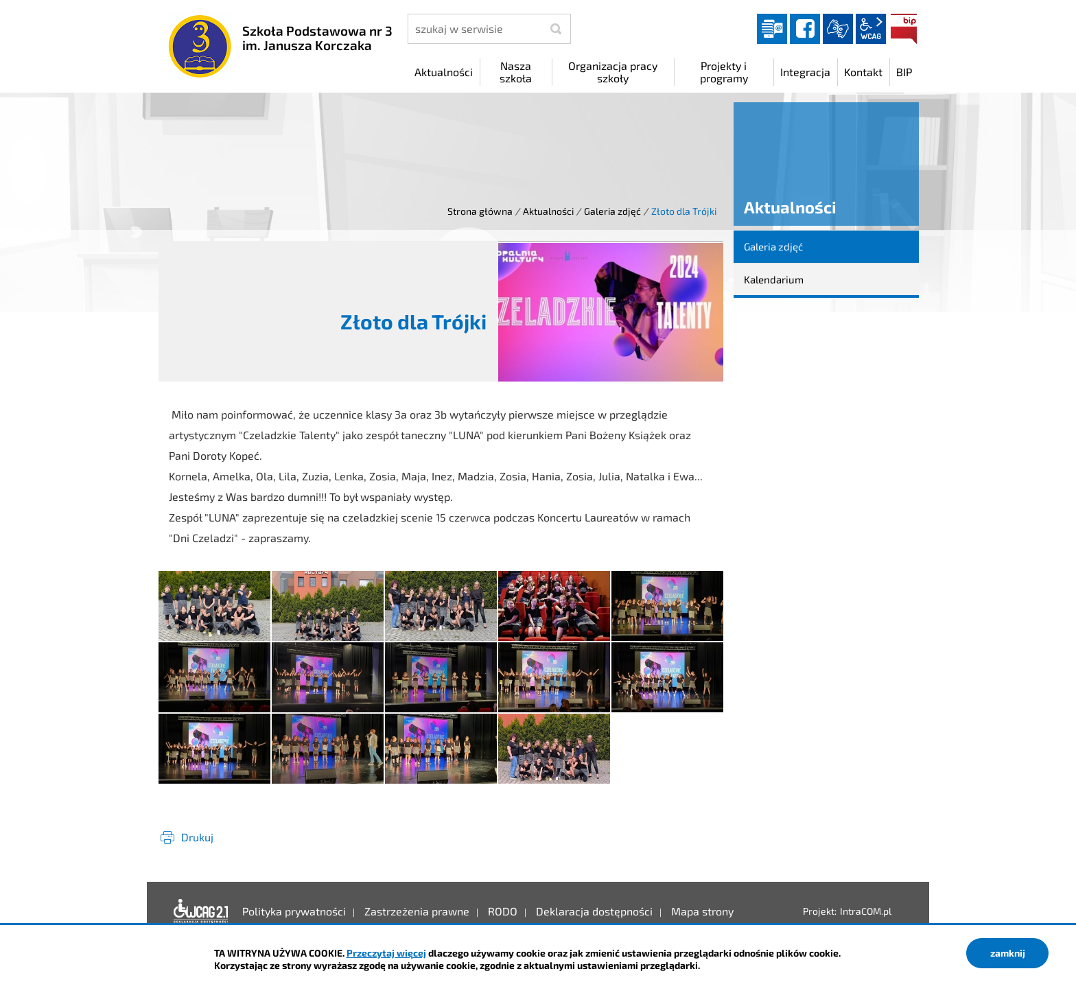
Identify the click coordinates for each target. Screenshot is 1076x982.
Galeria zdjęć (612, 211)
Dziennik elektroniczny (772, 29)
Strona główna (480, 211)
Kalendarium (774, 279)
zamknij (1007, 953)
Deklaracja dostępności (201, 911)
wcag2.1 (871, 29)
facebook (805, 29)
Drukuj (197, 836)
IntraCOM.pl (865, 911)
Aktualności (548, 211)
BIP (904, 29)
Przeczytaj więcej (386, 953)
